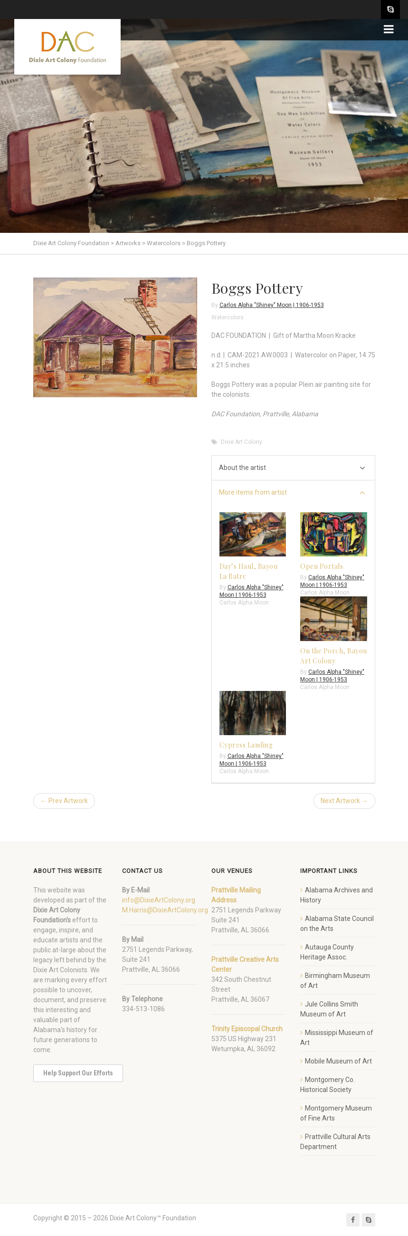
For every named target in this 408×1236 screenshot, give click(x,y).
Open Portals (321, 566)
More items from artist (292, 493)
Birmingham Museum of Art (335, 980)
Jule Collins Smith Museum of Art (329, 1009)
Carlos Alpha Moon (244, 602)
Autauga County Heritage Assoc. (327, 952)
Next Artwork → (344, 801)
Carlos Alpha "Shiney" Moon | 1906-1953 (271, 305)
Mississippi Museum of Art (336, 1037)
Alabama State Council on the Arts (337, 923)
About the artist (292, 468)
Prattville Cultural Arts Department (335, 1141)
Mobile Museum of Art (338, 1061)
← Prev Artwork (64, 801)
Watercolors (227, 317)
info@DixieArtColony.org (158, 900)
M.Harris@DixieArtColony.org (165, 910)
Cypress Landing (246, 744)
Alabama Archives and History (336, 895)
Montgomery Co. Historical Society (327, 1084)
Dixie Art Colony (241, 442)
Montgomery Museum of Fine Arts (336, 1113)
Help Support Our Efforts (78, 1073)
